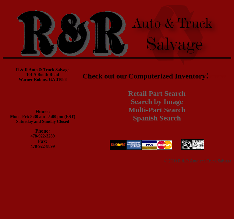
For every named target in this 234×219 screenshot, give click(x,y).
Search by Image (157, 102)
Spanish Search (157, 118)
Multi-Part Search (157, 110)
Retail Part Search (157, 93)
